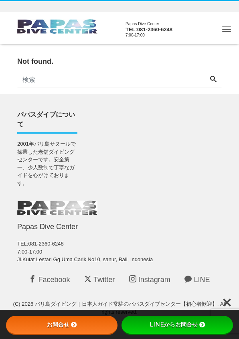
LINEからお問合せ (177, 324)
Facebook (49, 279)
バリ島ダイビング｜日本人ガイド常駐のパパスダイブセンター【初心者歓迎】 (126, 304)
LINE (197, 279)
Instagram (149, 279)
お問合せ (62, 324)
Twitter (99, 279)
